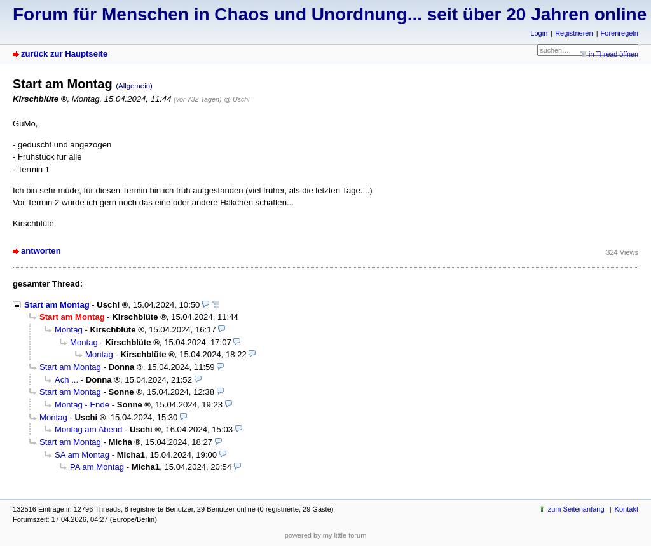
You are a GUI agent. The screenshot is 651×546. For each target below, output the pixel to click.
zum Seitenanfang (576, 509)
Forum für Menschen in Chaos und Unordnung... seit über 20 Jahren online (330, 14)
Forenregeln (619, 33)
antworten (41, 251)
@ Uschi (236, 99)
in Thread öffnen (613, 54)
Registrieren (574, 33)
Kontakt (626, 509)
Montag (69, 329)
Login (538, 33)
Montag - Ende (82, 404)
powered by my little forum (326, 535)
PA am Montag (97, 467)
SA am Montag (82, 455)
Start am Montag (57, 305)
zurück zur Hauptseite (64, 53)
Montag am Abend (88, 429)
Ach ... (66, 380)
